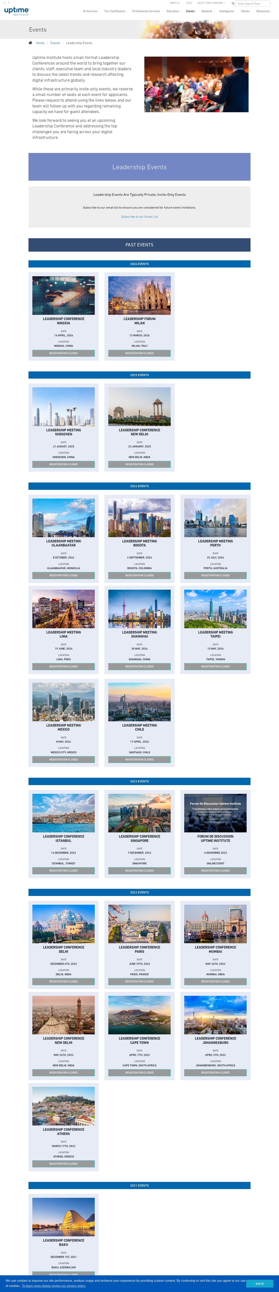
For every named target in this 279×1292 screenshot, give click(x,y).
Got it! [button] (260, 1283)
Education (173, 11)
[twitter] (4, 3)
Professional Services (146, 11)
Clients (245, 11)
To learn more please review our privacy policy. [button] (54, 1286)
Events (190, 11)
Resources (263, 11)
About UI (174, 3)
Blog (189, 3)
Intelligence (226, 11)
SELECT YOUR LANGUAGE (211, 3)
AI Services (90, 11)
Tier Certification (114, 11)
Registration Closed (63, 353)
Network (207, 11)
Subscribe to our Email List (139, 216)
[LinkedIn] (8, 3)
